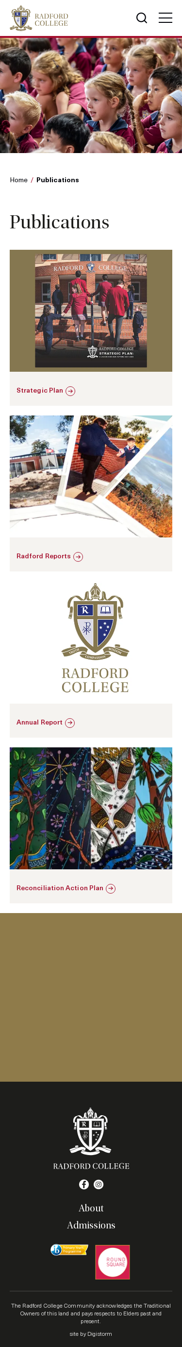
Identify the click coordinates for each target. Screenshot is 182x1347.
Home (19, 179)
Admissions (91, 1225)
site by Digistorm (91, 1333)
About (91, 1208)
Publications (57, 179)
